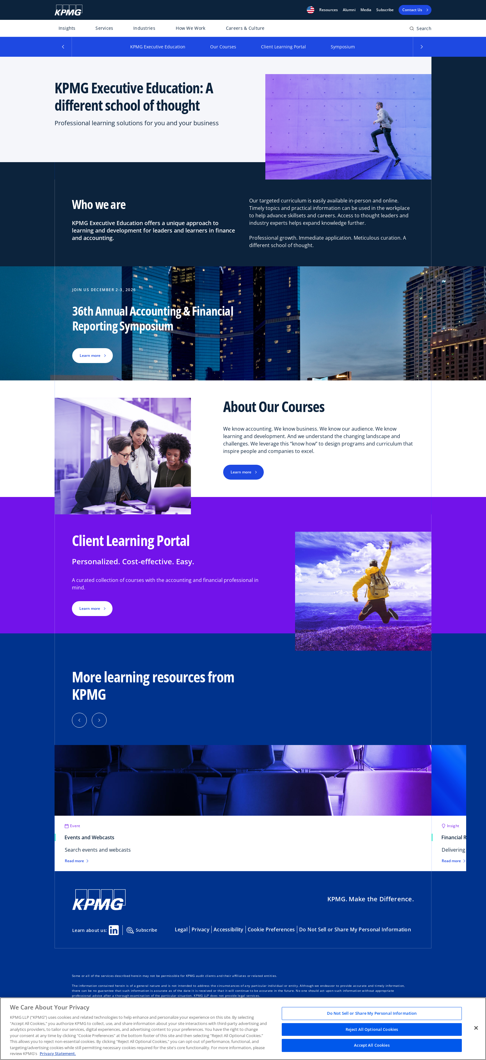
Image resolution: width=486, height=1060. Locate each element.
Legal (181, 929)
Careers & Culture (245, 28)
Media (365, 9)
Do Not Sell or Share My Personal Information (355, 929)
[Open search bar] (420, 29)
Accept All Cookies (371, 1045)
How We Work (190, 28)
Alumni (349, 9)
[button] (310, 10)
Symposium (343, 47)
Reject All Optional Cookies (372, 1029)
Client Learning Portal (283, 47)
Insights (67, 28)
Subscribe (385, 9)
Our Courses (223, 47)
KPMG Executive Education (157, 47)
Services (104, 28)
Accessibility (229, 929)
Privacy (201, 929)
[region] (243, 1028)
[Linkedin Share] (114, 930)
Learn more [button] (90, 355)
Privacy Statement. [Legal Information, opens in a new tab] (58, 1053)
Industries (144, 28)
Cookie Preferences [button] (271, 929)
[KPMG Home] (68, 10)
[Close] (476, 1028)
